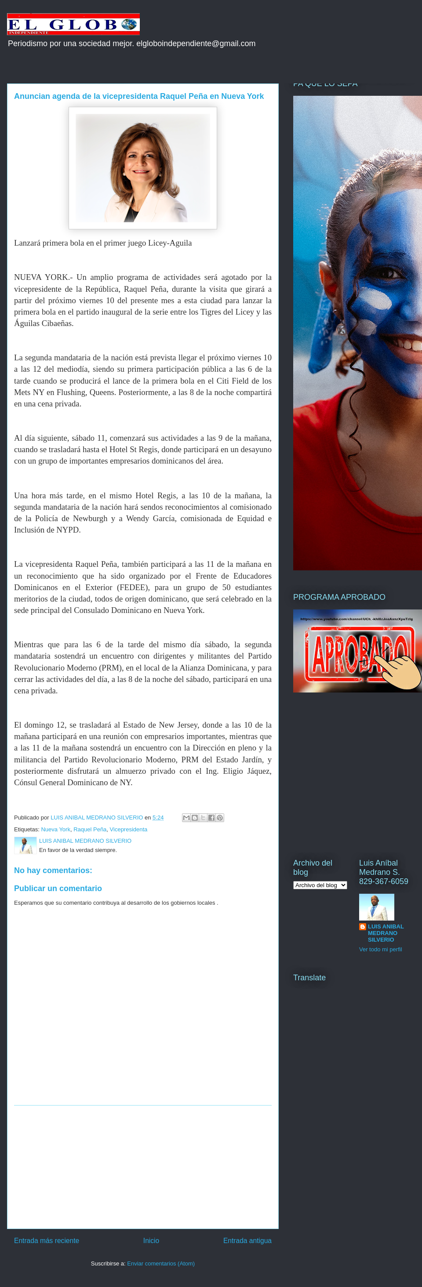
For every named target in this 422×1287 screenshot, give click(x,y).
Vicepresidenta (129, 829)
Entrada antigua (247, 1240)
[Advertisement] (143, 1167)
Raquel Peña (89, 829)
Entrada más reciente (46, 1240)
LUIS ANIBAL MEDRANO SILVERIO (386, 933)
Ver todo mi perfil (380, 949)
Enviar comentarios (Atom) (161, 1263)
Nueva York (55, 829)
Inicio (151, 1240)
